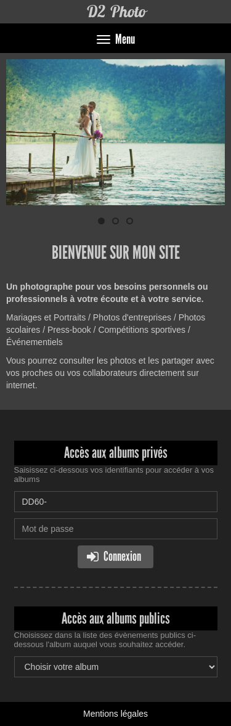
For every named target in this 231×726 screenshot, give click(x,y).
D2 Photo (115, 11)
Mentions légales (115, 714)
